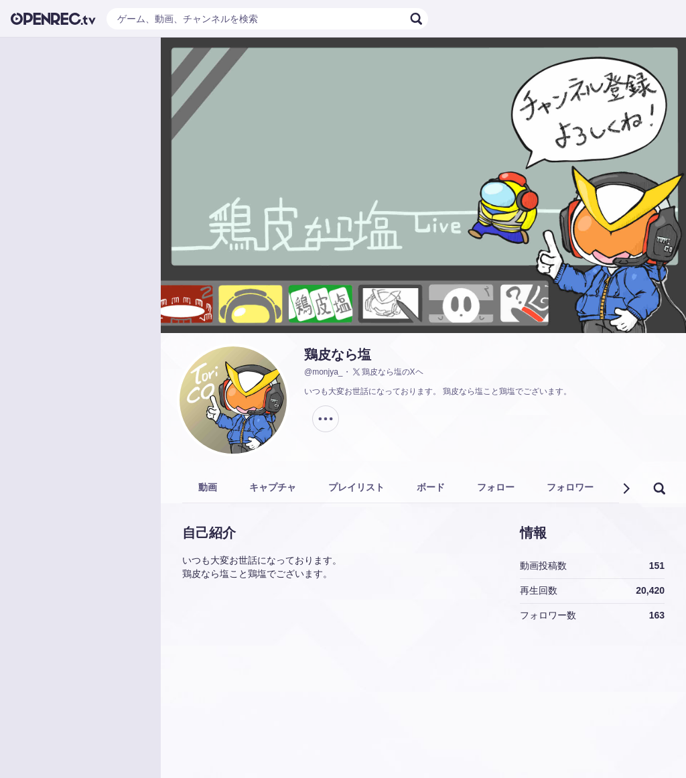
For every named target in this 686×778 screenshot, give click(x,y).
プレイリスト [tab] (356, 487)
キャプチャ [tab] (272, 487)
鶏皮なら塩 (337, 354)
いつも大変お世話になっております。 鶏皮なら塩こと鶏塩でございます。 (437, 391)
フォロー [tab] (495, 487)
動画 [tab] (207, 487)
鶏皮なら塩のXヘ (387, 372)
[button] (625, 488)
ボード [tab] (431, 487)
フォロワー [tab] (570, 487)
